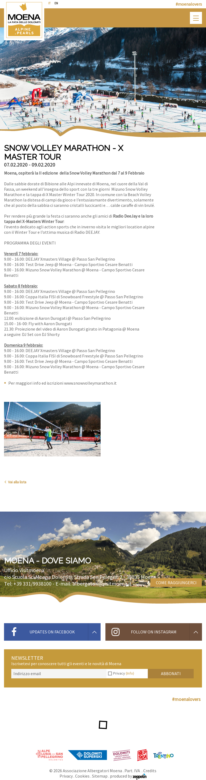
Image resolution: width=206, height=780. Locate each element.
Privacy (123, 673)
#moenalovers (189, 4)
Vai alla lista (15, 482)
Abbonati (171, 673)
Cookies (82, 776)
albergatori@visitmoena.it (102, 583)
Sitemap (100, 776)
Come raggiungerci (176, 582)
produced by (128, 776)
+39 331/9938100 (32, 583)
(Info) (130, 673)
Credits (149, 770)
